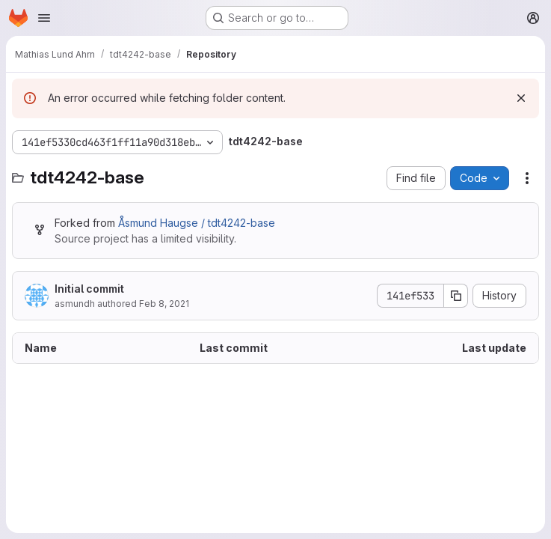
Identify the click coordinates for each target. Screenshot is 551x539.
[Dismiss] (521, 98)
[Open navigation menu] (44, 18)
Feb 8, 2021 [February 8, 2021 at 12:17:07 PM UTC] (164, 303)
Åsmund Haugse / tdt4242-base (196, 222)
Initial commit (89, 288)
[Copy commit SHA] (456, 296)
